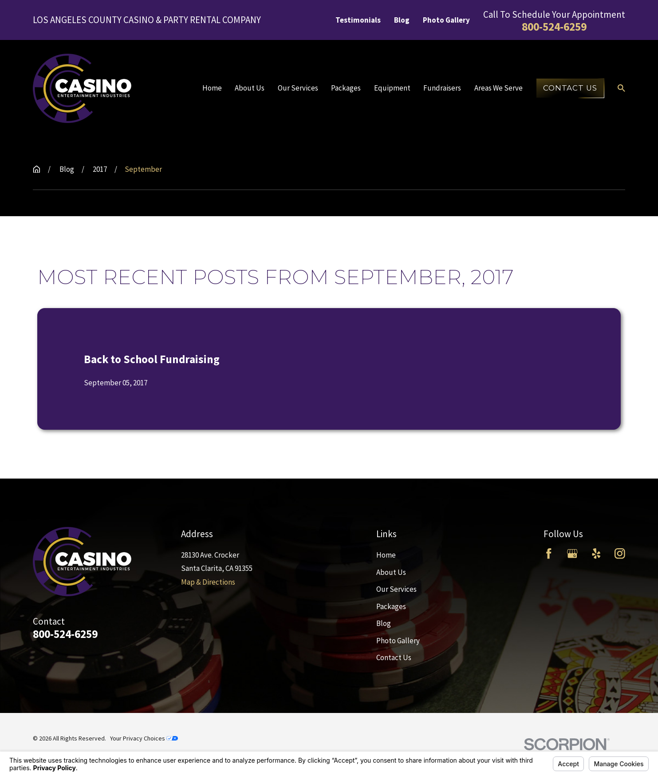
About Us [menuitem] (249, 88)
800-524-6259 (554, 26)
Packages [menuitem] (346, 88)
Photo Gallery (446, 20)
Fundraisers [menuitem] (442, 88)
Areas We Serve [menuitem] (498, 88)
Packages (391, 606)
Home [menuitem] (212, 88)
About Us (391, 572)
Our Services (396, 589)
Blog (402, 20)
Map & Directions (208, 582)
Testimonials (358, 20)
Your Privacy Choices (144, 738)
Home (386, 555)
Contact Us (570, 87)
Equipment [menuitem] (392, 88)
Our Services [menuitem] (298, 88)
